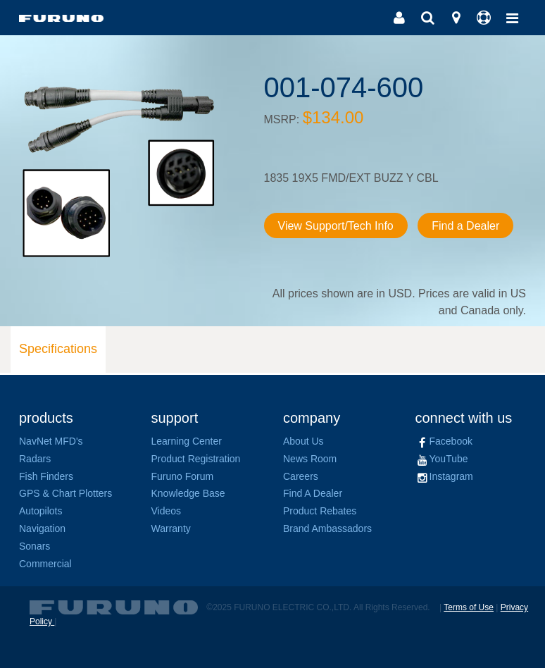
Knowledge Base (188, 493)
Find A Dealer (312, 493)
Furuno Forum (182, 476)
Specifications (58, 349)
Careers (300, 476)
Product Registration (196, 458)
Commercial (45, 563)
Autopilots (40, 511)
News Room (310, 458)
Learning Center (186, 441)
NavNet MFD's (51, 441)
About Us (303, 441)
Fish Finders (46, 476)
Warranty (171, 528)
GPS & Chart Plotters (65, 493)
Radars (35, 458)
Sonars (34, 546)
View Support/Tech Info (336, 226)
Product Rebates (319, 511)
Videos (166, 511)
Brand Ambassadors (327, 528)
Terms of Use (469, 607)
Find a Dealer (465, 226)
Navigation (42, 528)
